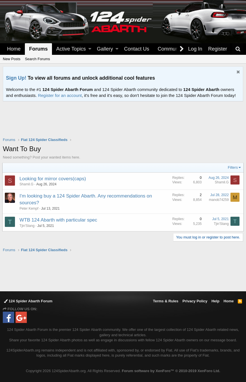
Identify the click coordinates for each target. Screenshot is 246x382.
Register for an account (60, 95)
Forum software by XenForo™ (171, 371)
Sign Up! (16, 78)
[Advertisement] (123, 123)
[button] (90, 49)
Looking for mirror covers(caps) (53, 178)
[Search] (237, 49)
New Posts (11, 59)
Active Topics (71, 49)
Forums (38, 49)
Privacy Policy (194, 301)
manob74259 (218, 200)
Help (215, 301)
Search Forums (37, 59)
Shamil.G (27, 184)
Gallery (105, 49)
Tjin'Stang (27, 226)
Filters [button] (232, 167)
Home (14, 49)
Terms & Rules (165, 301)
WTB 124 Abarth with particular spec (59, 220)
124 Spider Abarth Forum (28, 301)
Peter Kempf (29, 208)
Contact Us (136, 49)
